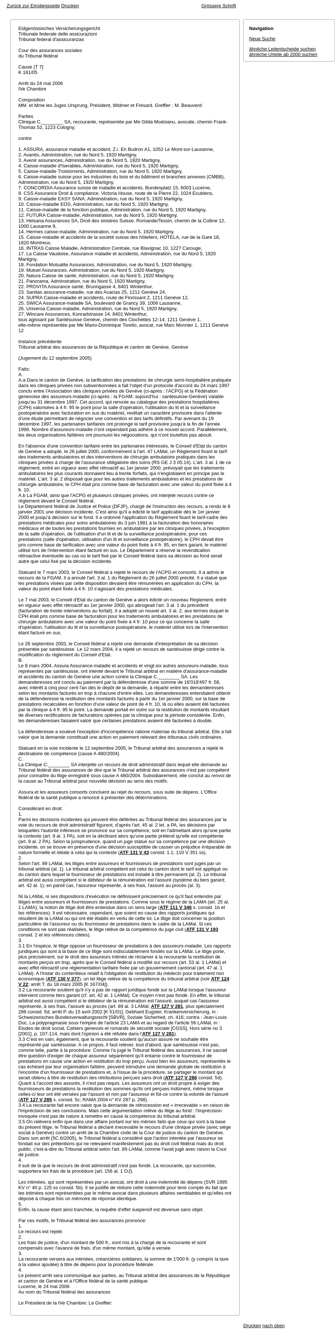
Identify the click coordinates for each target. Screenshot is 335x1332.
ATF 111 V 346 (176, 907)
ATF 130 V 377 (63, 979)
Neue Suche (262, 38)
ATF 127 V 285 (36, 1099)
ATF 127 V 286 (181, 1077)
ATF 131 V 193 (202, 929)
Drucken (70, 5)
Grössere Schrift (218, 5)
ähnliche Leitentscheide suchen (282, 49)
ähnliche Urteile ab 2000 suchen (283, 54)
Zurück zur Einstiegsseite (33, 5)
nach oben (273, 1325)
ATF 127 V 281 (167, 1006)
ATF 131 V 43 (134, 852)
